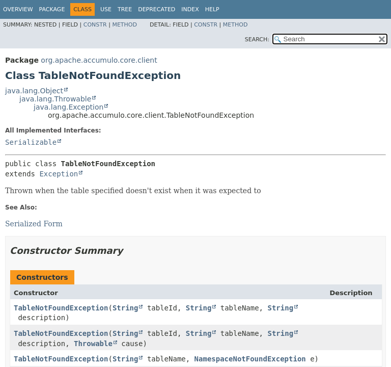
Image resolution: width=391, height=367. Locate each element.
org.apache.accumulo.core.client (99, 60)
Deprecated (156, 9)
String (125, 308)
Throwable (93, 343)
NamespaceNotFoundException (250, 359)
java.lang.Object (34, 91)
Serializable (31, 142)
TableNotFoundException (61, 308)
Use (105, 9)
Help (212, 9)
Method (124, 24)
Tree (125, 9)
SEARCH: (257, 39)
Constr (95, 24)
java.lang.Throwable (55, 99)
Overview (18, 9)
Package (52, 9)
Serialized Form (34, 224)
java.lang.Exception (68, 107)
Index (190, 9)
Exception (58, 174)
